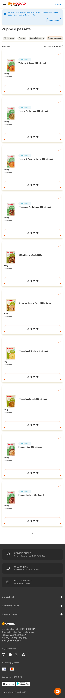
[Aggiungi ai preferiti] (59, 54)
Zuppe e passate (55, 38)
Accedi (58, 4)
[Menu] (4, 4)
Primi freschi (9, 38)
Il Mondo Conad (10, 614)
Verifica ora (54, 21)
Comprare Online (10, 605)
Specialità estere (37, 38)
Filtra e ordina (54, 46)
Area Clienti (8, 597)
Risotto (22, 38)
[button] (57, 691)
